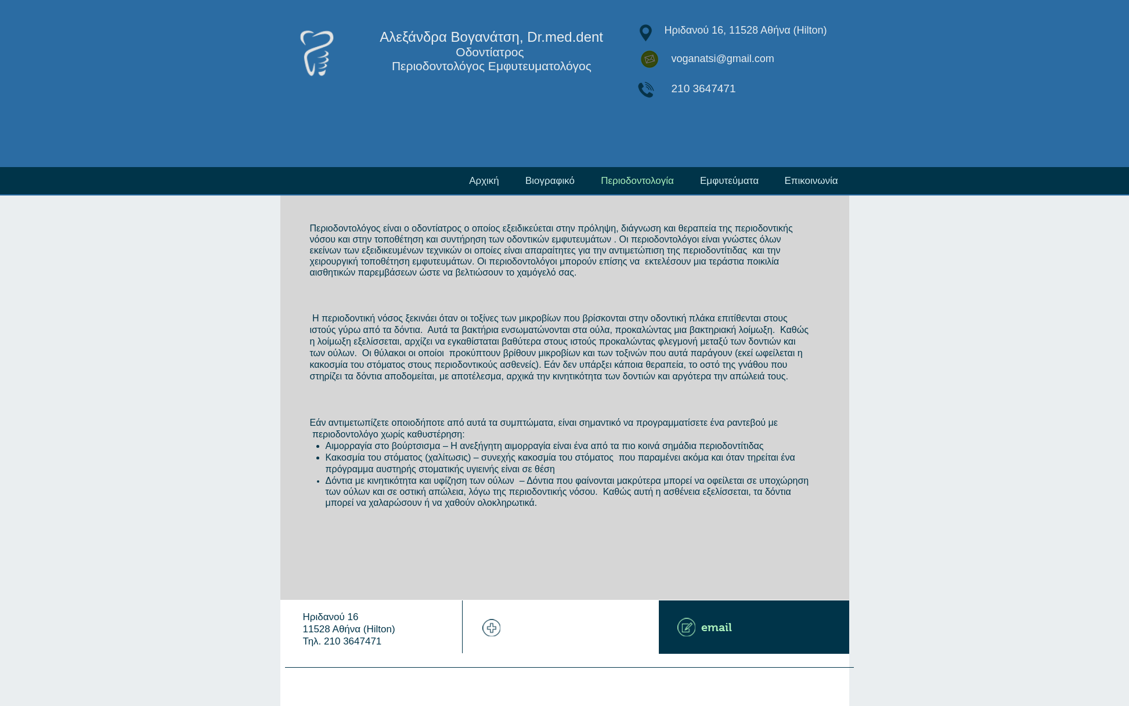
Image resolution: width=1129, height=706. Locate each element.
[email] (754, 627)
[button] (729, 180)
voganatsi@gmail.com (723, 58)
